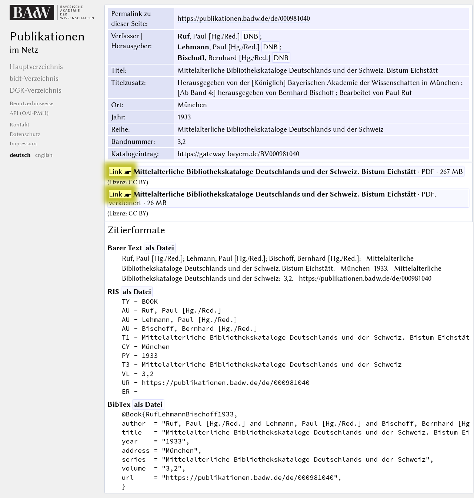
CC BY (137, 182)
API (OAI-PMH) (29, 113)
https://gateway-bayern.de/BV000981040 (238, 153)
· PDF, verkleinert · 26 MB (272, 198)
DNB (250, 36)
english (44, 155)
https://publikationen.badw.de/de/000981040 (243, 18)
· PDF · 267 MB (286, 171)
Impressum (23, 143)
